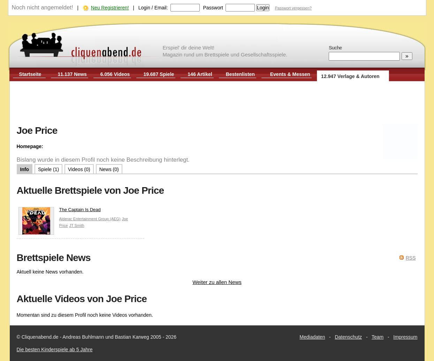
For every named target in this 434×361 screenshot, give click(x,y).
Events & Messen (290, 74)
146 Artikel (200, 74)
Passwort (213, 7)
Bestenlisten (240, 74)
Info (24, 169)
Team (377, 337)
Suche (335, 48)
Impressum (405, 337)
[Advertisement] (217, 104)
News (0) (109, 169)
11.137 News (72, 74)
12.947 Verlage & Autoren (350, 76)
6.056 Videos (115, 74)
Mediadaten (312, 337)
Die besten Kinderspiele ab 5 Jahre (55, 349)
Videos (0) (79, 169)
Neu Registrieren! (110, 7)
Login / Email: (153, 7)
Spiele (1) (48, 169)
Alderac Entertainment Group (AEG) (90, 219)
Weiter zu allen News (217, 282)
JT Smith (76, 225)
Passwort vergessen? (293, 8)
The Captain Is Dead (59, 211)
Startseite (30, 74)
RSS (411, 258)
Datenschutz (348, 337)
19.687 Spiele (158, 74)
